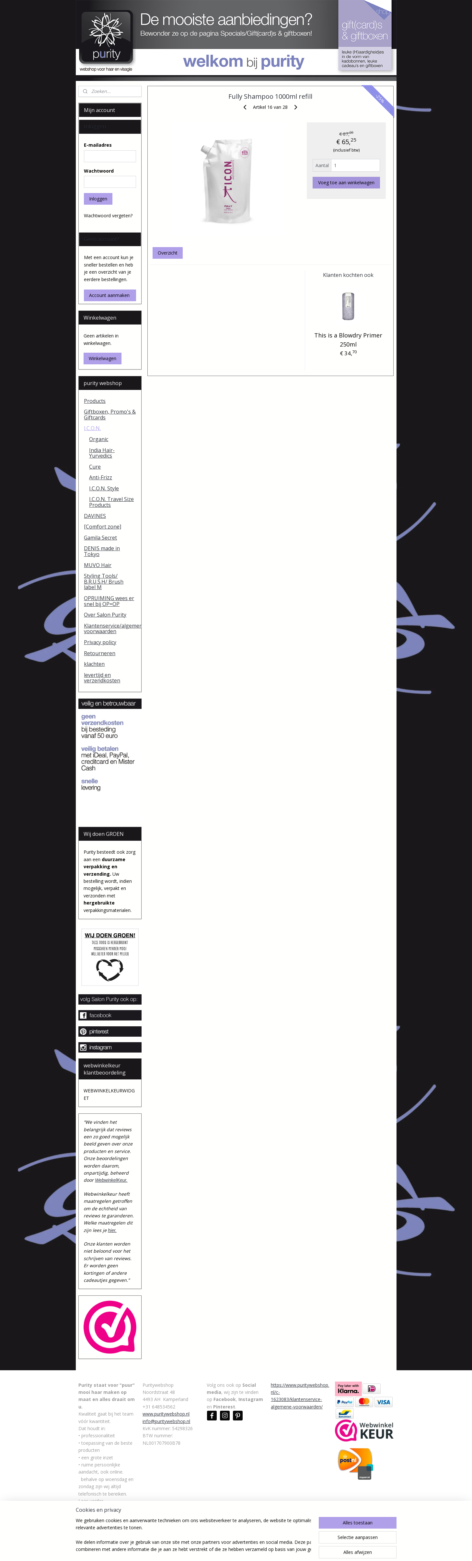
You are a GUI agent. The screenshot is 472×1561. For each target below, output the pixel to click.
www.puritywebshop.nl (166, 1414)
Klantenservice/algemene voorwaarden (112, 628)
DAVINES (95, 515)
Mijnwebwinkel (308, 1549)
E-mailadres (98, 145)
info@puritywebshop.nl (166, 1421)
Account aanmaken (109, 295)
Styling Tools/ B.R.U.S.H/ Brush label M (103, 581)
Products (95, 400)
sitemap (213, 1549)
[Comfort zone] (102, 526)
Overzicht (167, 253)
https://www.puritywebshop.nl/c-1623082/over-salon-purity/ (106, 1515)
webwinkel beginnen (251, 1549)
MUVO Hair (97, 565)
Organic (98, 439)
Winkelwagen (102, 358)
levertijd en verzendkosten (102, 677)
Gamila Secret (100, 537)
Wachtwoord (99, 171)
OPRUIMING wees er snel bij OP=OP (109, 601)
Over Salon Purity (105, 614)
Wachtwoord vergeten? (108, 215)
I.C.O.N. (92, 428)
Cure (95, 466)
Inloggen (98, 199)
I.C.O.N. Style (104, 488)
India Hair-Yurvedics (102, 453)
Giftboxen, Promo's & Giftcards (110, 414)
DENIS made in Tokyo (102, 551)
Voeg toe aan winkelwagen (346, 182)
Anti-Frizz (100, 477)
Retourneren (99, 653)
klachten (94, 663)
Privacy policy (100, 642)
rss (226, 1549)
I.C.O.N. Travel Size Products (111, 502)
